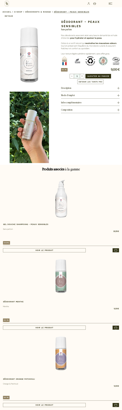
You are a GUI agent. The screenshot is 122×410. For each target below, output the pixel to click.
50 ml (64, 70)
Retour (9, 16)
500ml (6, 243)
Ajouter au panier (98, 76)
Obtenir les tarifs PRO (90, 82)
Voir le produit (44, 250)
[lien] (6, 12)
